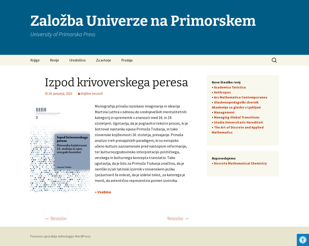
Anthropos (222, 92)
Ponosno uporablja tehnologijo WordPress (60, 236)
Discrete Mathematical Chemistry (240, 163)
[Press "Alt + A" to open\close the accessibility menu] (303, 240)
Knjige (35, 60)
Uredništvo (77, 60)
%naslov (55, 218)
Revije (54, 60)
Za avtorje (103, 60)
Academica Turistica (230, 87)
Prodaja (127, 60)
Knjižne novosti (92, 93)
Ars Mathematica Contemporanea (240, 97)
